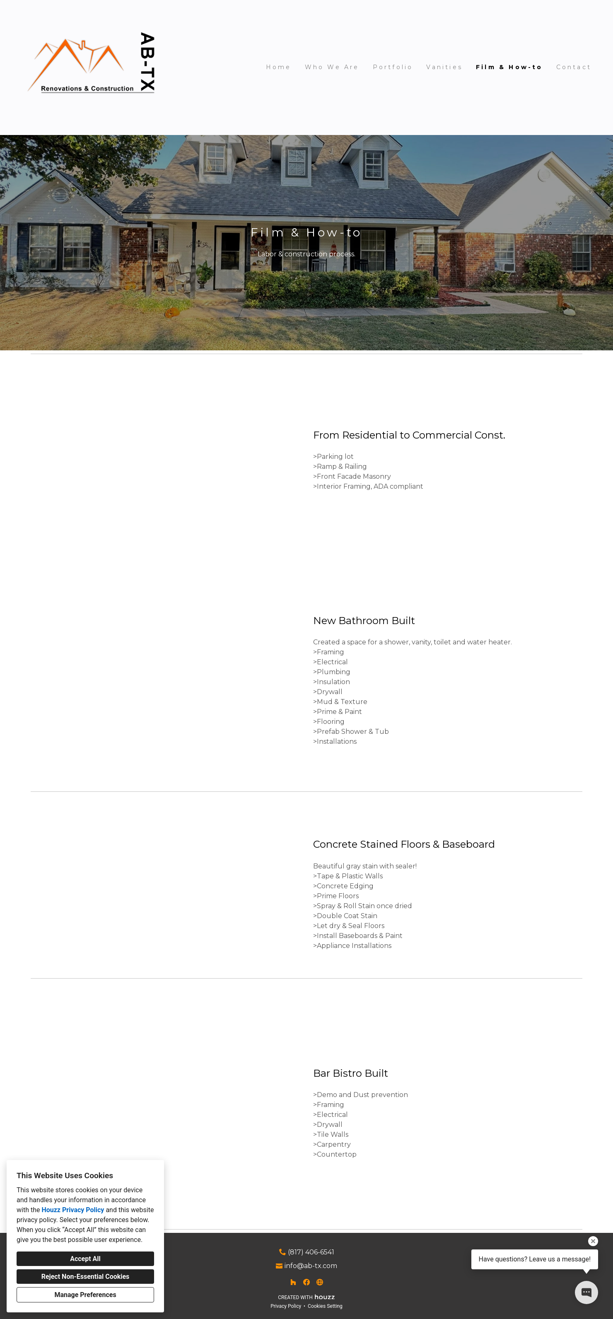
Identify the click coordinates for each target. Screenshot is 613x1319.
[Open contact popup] (586, 1292)
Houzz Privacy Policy (72, 1210)
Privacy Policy (285, 1306)
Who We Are (332, 67)
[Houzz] (293, 1282)
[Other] (319, 1282)
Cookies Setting (325, 1306)
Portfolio (393, 67)
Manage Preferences (85, 1295)
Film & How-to (509, 67)
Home (279, 67)
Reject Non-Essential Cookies (85, 1276)
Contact (573, 67)
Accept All (85, 1259)
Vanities (444, 67)
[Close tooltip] (593, 1241)
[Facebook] (306, 1282)
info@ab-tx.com (311, 1266)
